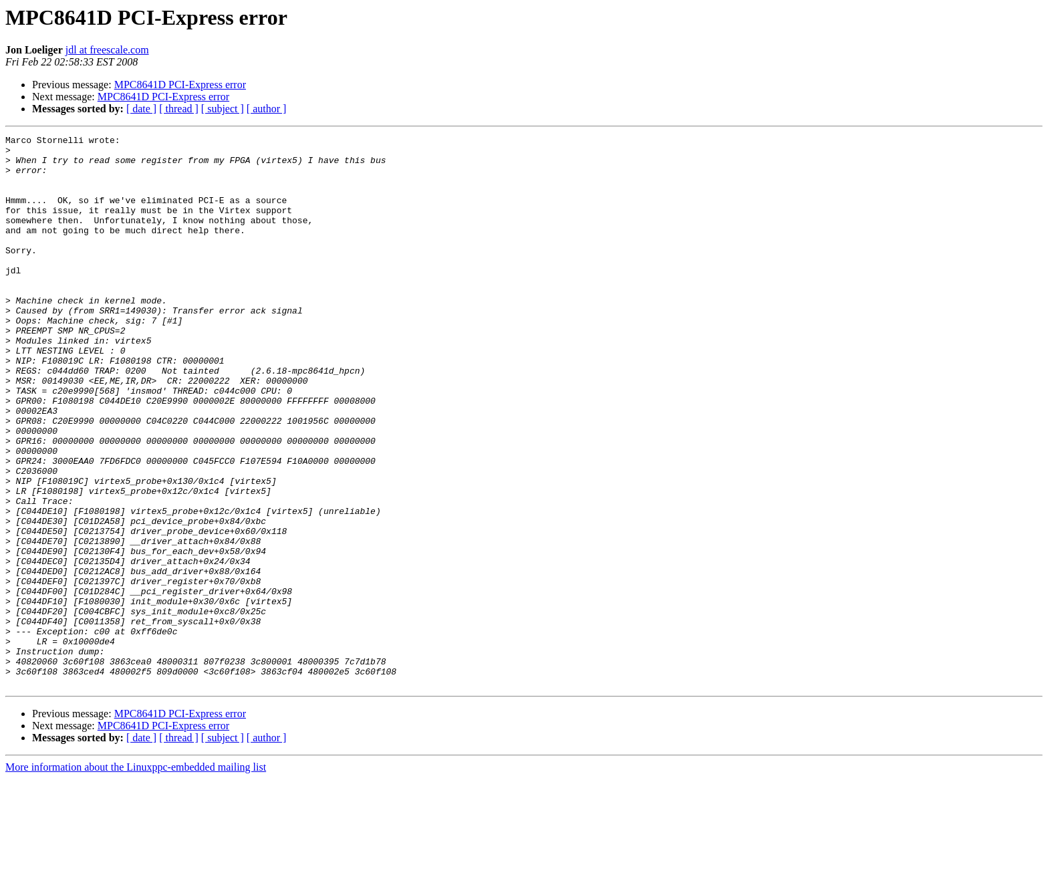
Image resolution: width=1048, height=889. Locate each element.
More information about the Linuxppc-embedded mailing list (135, 877)
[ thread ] (179, 108)
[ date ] (141, 108)
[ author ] (267, 108)
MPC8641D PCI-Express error (180, 84)
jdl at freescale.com (107, 49)
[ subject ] (222, 108)
